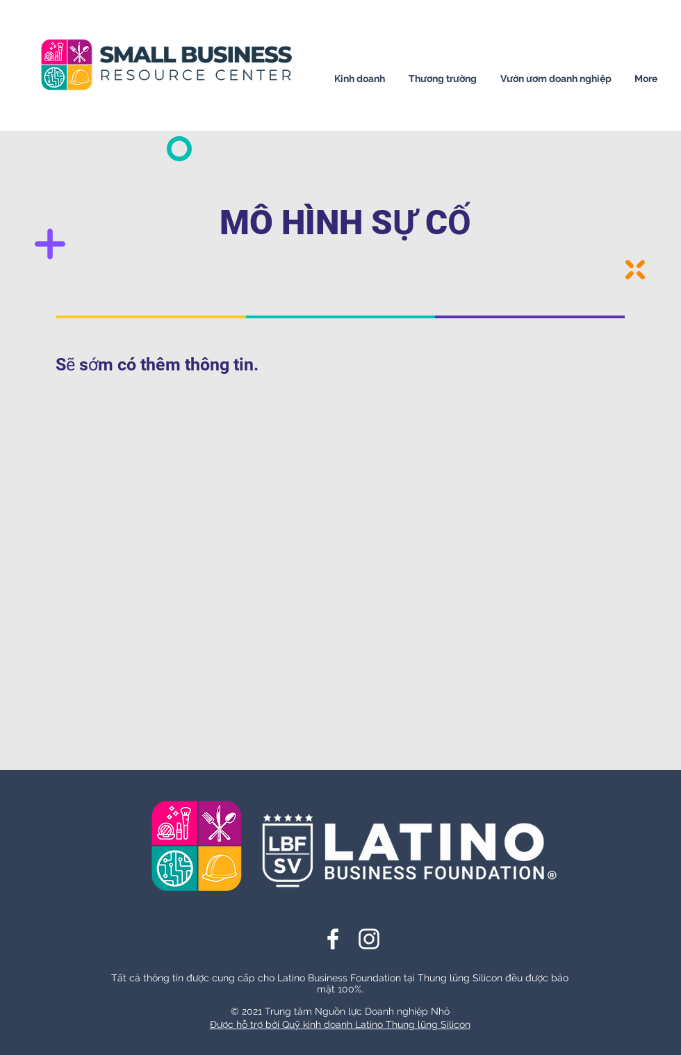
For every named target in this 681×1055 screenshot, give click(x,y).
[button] (359, 79)
